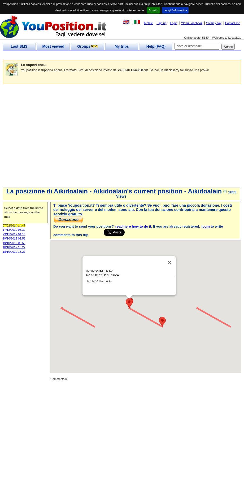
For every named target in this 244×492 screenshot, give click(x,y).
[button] (162, 322)
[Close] (169, 262)
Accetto (153, 10)
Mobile (148, 23)
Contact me (232, 23)
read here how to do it (133, 226)
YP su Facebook (192, 23)
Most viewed (53, 46)
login (206, 226)
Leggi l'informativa (175, 10)
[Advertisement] (49, 136)
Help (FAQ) (155, 46)
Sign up (161, 23)
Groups (87, 46)
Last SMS (19, 46)
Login (173, 23)
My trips (122, 46)
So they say (213, 23)
